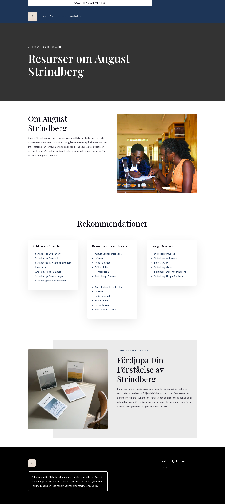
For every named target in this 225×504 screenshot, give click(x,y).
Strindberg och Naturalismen (51, 280)
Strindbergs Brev (163, 267)
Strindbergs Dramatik (47, 258)
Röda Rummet (102, 262)
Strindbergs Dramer (105, 276)
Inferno (99, 258)
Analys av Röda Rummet (48, 271)
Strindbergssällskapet (166, 258)
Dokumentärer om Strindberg (170, 271)
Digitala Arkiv (161, 262)
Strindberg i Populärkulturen (169, 276)
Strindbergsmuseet (164, 253)
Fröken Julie (101, 267)
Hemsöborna (102, 271)
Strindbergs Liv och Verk (48, 253)
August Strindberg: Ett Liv (108, 253)
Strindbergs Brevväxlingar (49, 276)
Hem (44, 16)
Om (51, 16)
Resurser (61, 16)
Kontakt (74, 16)
